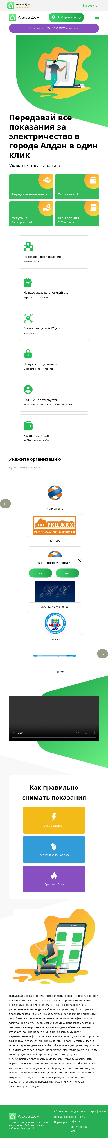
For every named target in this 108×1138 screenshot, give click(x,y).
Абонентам (61, 1111)
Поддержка (78, 1111)
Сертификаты (97, 1111)
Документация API (80, 1129)
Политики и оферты (78, 1119)
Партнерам (61, 1122)
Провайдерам (62, 1116)
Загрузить (90, 5)
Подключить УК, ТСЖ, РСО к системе (54, 28)
